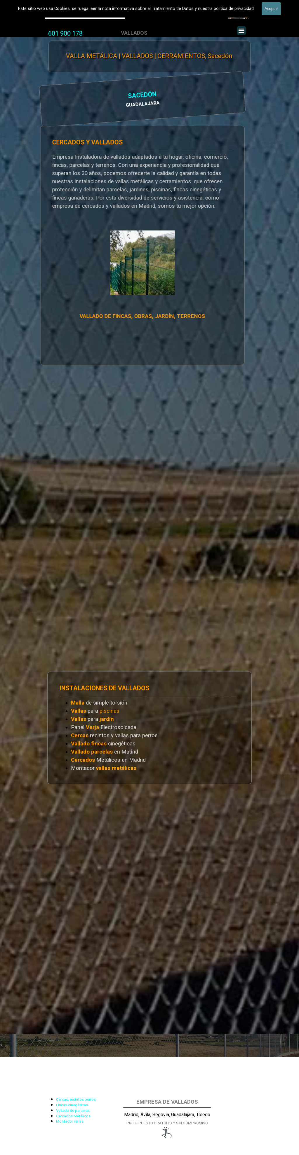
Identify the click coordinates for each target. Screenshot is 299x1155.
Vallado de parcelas (73, 1110)
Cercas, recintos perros (76, 1099)
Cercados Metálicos (73, 1116)
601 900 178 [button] (65, 33)
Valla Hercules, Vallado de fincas (85, 14)
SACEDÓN (69, 96)
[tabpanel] (65, 33)
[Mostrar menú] (241, 30)
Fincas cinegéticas (72, 1105)
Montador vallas (70, 1121)
